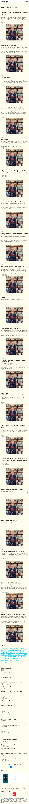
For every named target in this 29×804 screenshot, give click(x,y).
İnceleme (3, 7)
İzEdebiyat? (18, 788)
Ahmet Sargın (3, 745)
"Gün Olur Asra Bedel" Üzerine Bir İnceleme (11, 583)
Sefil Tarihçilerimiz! (6, 77)
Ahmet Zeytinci (3, 53)
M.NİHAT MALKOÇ (3, 22)
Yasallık (2, 788)
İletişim (14, 787)
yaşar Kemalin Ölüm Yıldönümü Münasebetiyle (12, 108)
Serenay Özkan (3, 669)
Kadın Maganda (4, 393)
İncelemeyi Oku (13, 779)
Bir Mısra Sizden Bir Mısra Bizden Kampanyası (12, 551)
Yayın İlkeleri (13, 788)
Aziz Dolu (2, 523)
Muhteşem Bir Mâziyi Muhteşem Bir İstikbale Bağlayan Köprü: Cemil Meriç (14, 753)
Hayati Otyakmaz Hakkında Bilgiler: (7, 686)
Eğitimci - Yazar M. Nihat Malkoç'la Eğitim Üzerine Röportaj (11, 691)
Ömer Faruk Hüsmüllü (4, 175)
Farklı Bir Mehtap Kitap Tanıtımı (6, 668)
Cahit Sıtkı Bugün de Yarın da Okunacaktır (11, 202)
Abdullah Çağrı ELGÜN (4, 369)
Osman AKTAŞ (3, 711)
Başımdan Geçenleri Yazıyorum (8, 45)
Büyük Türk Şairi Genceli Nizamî (9, 520)
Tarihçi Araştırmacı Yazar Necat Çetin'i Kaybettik (13, 171)
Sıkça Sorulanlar (23, 788)
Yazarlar (8, 787)
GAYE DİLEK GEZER (3, 494)
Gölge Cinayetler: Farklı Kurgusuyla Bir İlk (11, 328)
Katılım (11, 787)
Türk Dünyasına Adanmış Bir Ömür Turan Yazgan (12, 266)
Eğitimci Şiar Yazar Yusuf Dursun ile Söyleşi (8, 744)
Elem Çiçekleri (4, 139)
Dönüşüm (3, 297)
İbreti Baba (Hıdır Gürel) (5, 730)
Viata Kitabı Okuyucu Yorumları (6, 677)
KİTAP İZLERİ (4, 770)
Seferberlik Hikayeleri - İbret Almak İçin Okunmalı (13, 614)
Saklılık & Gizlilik (7, 788)
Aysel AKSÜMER (3, 300)
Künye (2, 789)
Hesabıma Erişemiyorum (21, 787)
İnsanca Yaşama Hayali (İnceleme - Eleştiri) (12, 489)
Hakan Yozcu (3, 116)
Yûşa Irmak (2, 147)
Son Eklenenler (3, 787)
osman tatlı (2, 336)
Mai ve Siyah (13, 775)
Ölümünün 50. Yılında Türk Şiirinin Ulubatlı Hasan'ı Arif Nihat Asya (12, 682)
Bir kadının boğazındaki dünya (6, 672)
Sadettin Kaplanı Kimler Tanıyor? (6, 714)
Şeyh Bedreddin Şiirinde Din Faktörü (7, 710)
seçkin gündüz (3, 402)
